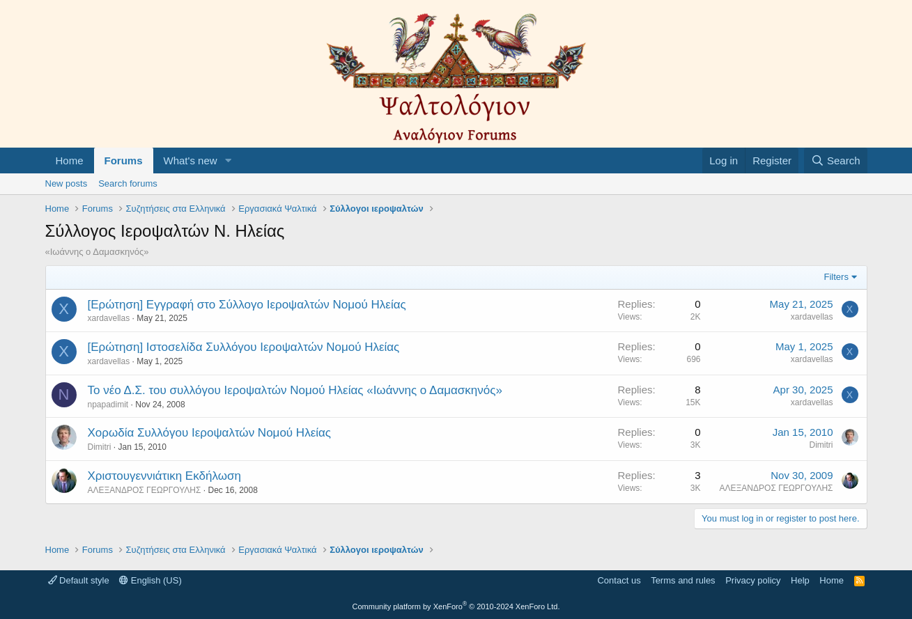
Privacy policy (752, 580)
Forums (124, 160)
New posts (66, 183)
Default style (78, 580)
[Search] (835, 160)
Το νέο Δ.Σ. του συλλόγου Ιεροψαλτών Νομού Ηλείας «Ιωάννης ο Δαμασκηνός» (295, 390)
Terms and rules (683, 580)
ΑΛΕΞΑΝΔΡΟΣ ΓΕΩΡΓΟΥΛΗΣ (144, 490)
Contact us (618, 580)
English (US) (150, 580)
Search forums (127, 183)
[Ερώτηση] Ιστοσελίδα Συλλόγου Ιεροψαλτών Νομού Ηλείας (244, 347)
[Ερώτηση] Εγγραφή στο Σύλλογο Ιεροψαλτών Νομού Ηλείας (247, 304)
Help (800, 580)
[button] (228, 160)
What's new (190, 160)
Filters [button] (836, 277)
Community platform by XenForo (456, 606)
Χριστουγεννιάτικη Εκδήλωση (164, 476)
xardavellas (109, 318)
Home (70, 160)
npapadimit (108, 404)
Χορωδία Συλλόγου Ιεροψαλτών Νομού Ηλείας (210, 432)
